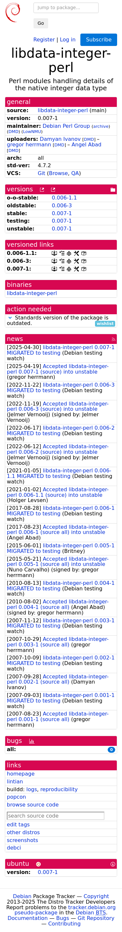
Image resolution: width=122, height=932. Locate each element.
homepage (20, 774)
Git (41, 173)
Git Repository (96, 918)
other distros (23, 832)
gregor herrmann (29, 144)
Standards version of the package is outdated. (61, 320)
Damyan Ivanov (60, 139)
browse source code (33, 805)
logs (31, 789)
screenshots (22, 840)
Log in (67, 39)
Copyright (96, 896)
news (15, 339)
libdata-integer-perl (63, 110)
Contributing (64, 924)
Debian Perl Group (66, 126)
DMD (13, 131)
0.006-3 (62, 205)
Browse (58, 173)
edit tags (18, 824)
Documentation (27, 918)
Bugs (62, 918)
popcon (16, 797)
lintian (15, 781)
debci (14, 848)
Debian (22, 896)
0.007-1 (62, 213)
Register (44, 39)
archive (101, 126)
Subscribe (99, 40)
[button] (10, 318)
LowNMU (32, 131)
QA (75, 173)
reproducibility (59, 789)
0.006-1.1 (64, 198)
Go (41, 23)
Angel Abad (87, 144)
